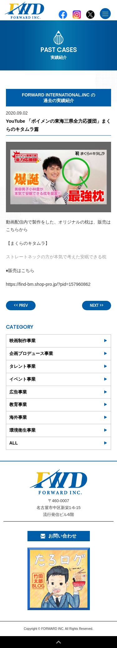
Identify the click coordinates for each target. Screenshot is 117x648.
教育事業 (18, 404)
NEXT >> (96, 305)
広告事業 (18, 391)
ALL (13, 442)
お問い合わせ (58, 535)
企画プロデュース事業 (31, 353)
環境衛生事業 (22, 430)
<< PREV (21, 305)
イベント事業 (22, 379)
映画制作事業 (22, 340)
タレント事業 (22, 366)
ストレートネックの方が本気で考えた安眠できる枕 (56, 256)
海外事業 (18, 417)
